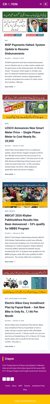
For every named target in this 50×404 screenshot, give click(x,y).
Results (12, 211)
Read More (10, 87)
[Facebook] (4, 379)
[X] (8, 379)
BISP (6, 40)
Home (7, 386)
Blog (6, 298)
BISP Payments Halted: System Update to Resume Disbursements (25, 49)
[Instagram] (12, 379)
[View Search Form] (41, 4)
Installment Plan (15, 298)
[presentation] (25, 24)
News (6, 123)
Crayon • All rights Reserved (25, 401)
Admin (9, 58)
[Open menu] (46, 4)
